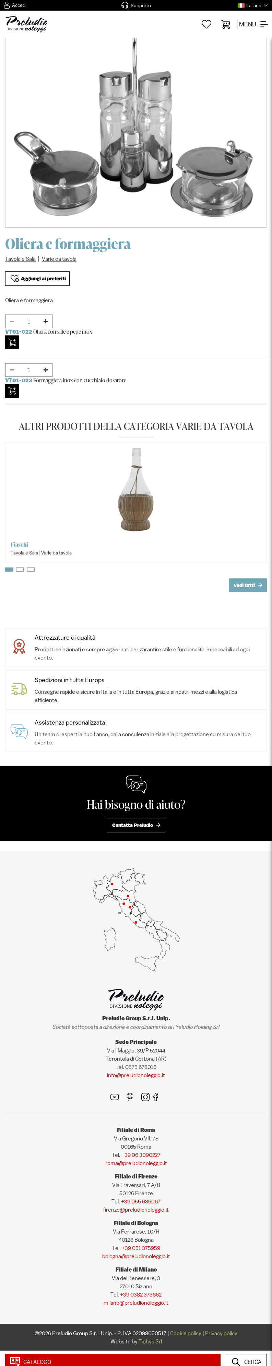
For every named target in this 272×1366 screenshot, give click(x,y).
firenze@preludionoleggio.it (136, 1210)
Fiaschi (19, 544)
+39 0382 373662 (141, 1294)
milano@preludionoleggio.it (136, 1303)
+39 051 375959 (141, 1248)
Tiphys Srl (150, 1341)
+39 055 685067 (141, 1201)
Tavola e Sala (20, 259)
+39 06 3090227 (141, 1155)
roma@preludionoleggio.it (136, 1163)
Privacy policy (221, 1333)
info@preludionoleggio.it (136, 1075)
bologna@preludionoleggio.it (136, 1256)
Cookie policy (185, 1333)
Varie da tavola (59, 259)
